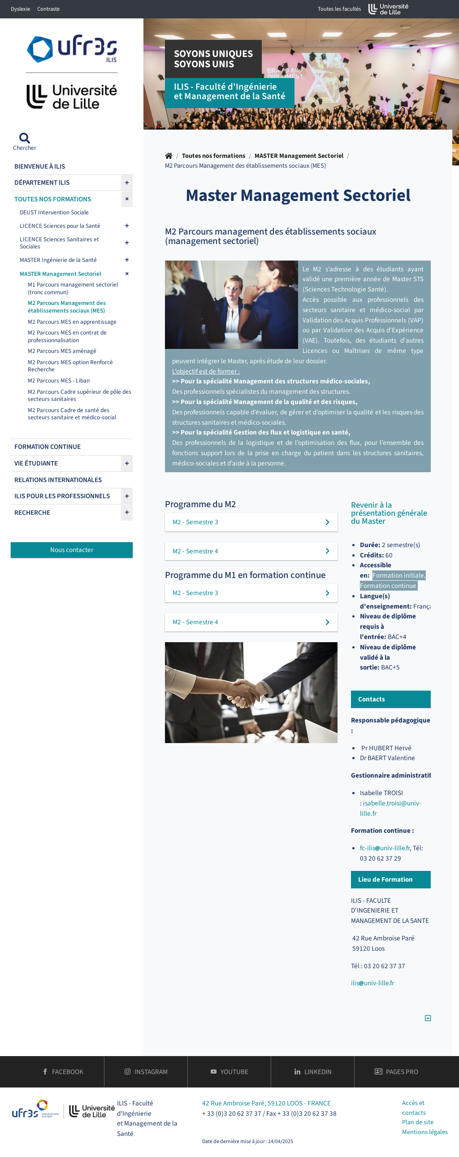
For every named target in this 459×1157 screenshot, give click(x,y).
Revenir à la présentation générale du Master (389, 513)
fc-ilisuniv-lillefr (385, 848)
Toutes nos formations (213, 156)
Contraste (48, 9)
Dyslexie (20, 9)
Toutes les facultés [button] (339, 9)
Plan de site (417, 1122)
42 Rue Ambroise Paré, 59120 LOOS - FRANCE (266, 1103)
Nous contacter (71, 550)
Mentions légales (425, 1132)
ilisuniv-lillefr (372, 983)
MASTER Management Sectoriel (299, 156)
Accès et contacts (414, 1108)
